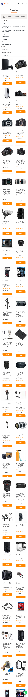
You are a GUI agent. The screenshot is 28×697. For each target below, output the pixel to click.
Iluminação (4, 39)
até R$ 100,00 (5, 51)
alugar (7, 83)
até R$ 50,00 (4, 49)
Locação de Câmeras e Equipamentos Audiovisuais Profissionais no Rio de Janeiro (13, 27)
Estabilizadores (5, 36)
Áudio (3, 41)
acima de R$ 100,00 (6, 52)
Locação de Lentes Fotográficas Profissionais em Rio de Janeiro (13, 31)
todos (3, 48)
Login (19, 3)
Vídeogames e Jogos (6, 44)
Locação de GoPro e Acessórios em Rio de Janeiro (13, 34)
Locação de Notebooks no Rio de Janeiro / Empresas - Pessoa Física (12, 24)
